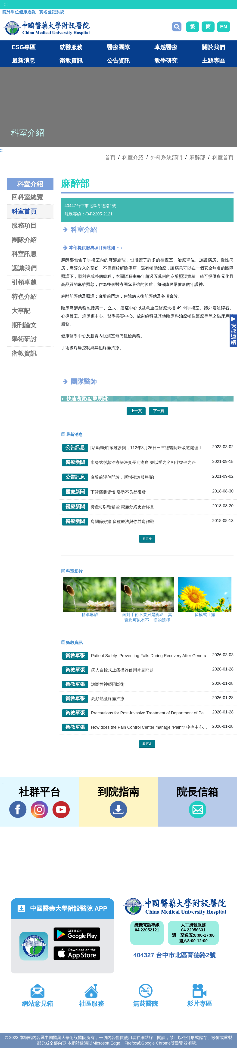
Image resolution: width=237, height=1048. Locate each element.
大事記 (21, 310)
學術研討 (24, 339)
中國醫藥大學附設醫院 (174, 906)
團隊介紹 (24, 239)
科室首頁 (223, 157)
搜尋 (176, 26)
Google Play (76, 934)
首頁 (110, 157)
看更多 (147, 538)
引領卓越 (24, 282)
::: (6, 4)
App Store (76, 953)
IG (39, 809)
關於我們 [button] (213, 47)
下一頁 (158, 411)
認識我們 (24, 268)
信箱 (197, 809)
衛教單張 (75, 655)
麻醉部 (197, 157)
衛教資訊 (24, 353)
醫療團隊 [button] (118, 47)
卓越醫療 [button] (166, 47)
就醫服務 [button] (71, 47)
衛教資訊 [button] (71, 60)
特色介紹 (24, 296)
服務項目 (24, 225)
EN (223, 27)
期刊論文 (24, 325)
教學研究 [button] (166, 60)
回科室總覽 (27, 197)
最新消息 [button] (23, 60)
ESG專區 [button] (24, 47)
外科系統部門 (166, 157)
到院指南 (118, 809)
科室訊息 (24, 253)
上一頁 (136, 411)
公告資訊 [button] (118, 60)
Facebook (18, 809)
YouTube (61, 809)
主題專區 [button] (213, 60)
